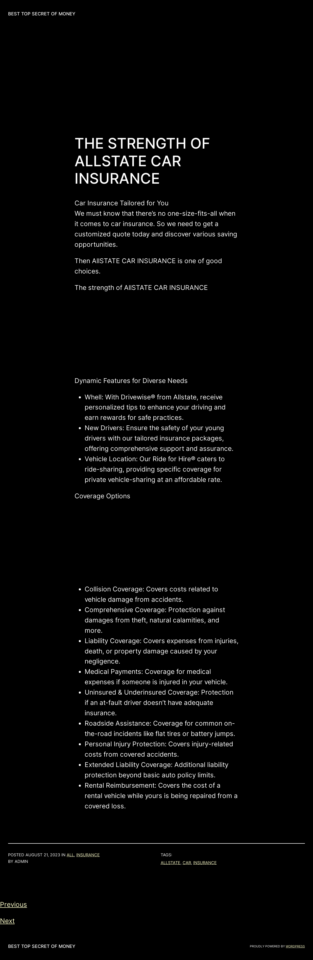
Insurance (88, 854)
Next (7, 921)
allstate (170, 862)
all (70, 854)
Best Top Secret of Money (41, 13)
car (187, 862)
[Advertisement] (156, 81)
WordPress (295, 946)
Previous (13, 904)
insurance (205, 862)
